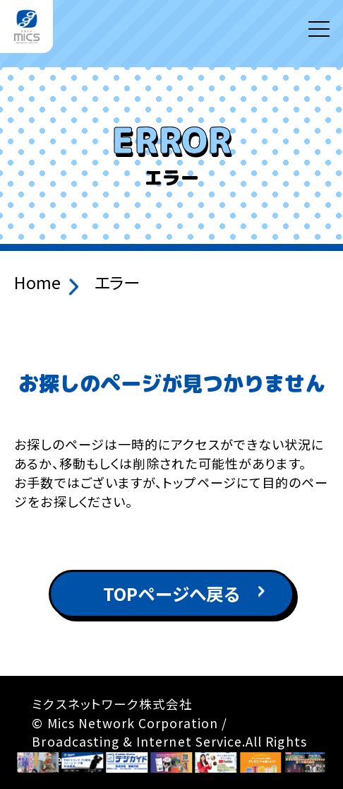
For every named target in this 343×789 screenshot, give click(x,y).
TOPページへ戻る (171, 593)
